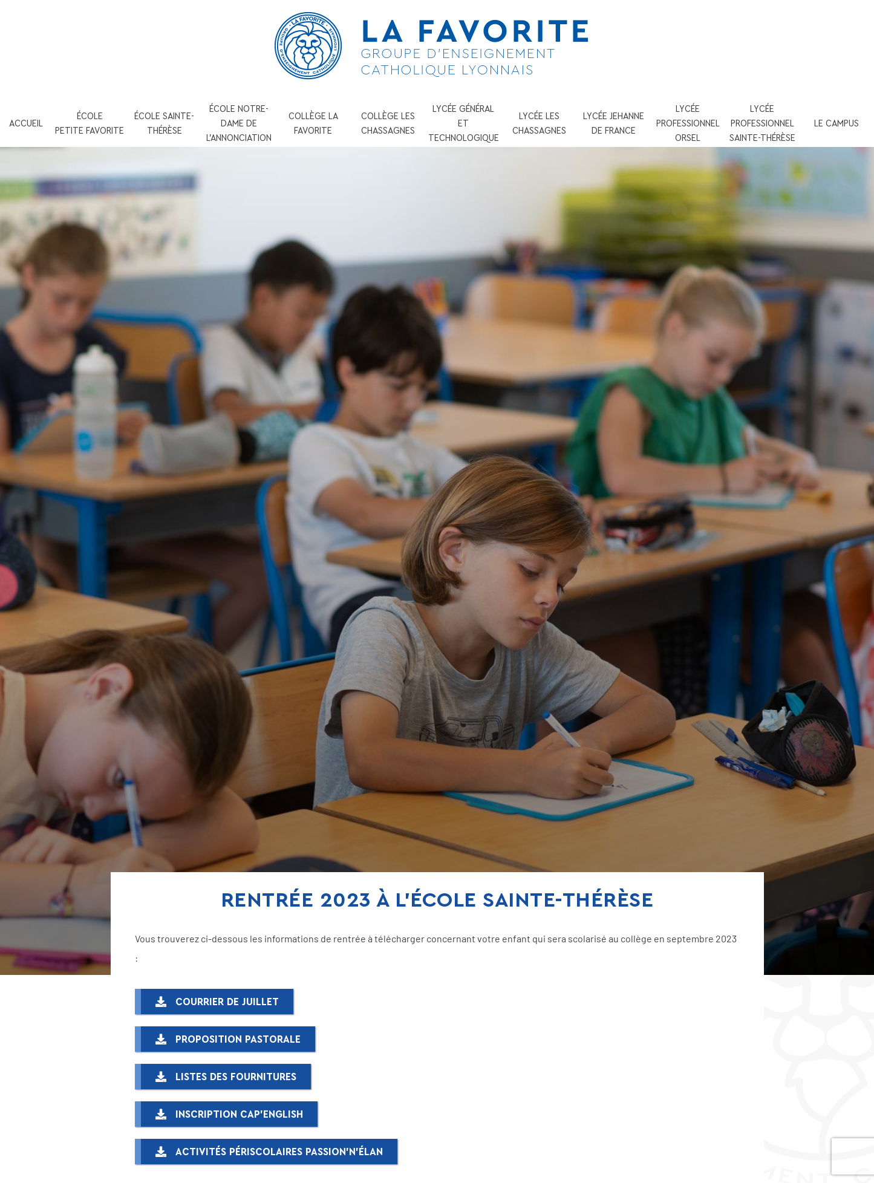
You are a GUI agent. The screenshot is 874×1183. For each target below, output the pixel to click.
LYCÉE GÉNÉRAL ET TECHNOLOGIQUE (463, 123)
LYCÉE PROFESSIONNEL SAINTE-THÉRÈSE (762, 123)
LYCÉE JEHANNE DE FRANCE (613, 123)
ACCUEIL (26, 123)
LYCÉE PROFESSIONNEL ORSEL (688, 123)
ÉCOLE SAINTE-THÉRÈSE (164, 123)
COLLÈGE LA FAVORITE (313, 123)
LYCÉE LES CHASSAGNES (539, 123)
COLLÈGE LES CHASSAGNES (388, 123)
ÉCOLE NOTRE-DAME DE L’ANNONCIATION (239, 123)
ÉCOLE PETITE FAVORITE (89, 123)
